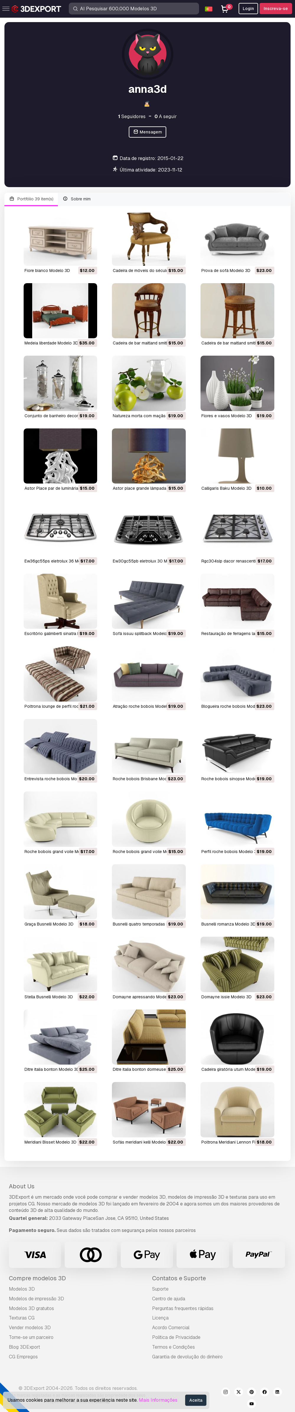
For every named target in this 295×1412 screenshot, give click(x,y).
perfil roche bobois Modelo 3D (230, 851)
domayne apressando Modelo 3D (145, 996)
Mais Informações (158, 1400)
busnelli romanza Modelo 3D (228, 924)
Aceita (195, 1400)
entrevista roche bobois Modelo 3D (58, 778)
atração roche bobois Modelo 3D (144, 706)
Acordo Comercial (171, 1327)
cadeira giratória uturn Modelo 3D (233, 1069)
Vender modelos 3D (30, 1327)
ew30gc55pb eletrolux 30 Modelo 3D (149, 561)
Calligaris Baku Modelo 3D (226, 488)
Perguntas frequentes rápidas (182, 1308)
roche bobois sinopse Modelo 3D (234, 778)
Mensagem (147, 132)
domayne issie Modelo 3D (226, 996)
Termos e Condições (173, 1347)
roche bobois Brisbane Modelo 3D (146, 778)
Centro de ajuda (168, 1299)
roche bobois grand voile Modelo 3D (60, 851)
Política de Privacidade (176, 1337)
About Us (22, 1186)
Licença (160, 1318)
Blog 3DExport (24, 1347)
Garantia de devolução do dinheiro (187, 1357)
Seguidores (132, 116)
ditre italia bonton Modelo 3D (52, 1069)
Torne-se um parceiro (31, 1337)
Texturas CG (22, 1318)
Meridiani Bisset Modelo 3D (50, 1142)
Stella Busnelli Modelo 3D (49, 996)
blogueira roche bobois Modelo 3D (234, 706)
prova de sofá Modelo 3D (225, 270)
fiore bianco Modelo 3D (47, 270)
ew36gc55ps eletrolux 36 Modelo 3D (60, 561)
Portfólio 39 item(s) (31, 199)
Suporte (160, 1289)
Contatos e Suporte (179, 1278)
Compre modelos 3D (37, 1278)
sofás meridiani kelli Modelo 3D (142, 1142)
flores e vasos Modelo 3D (226, 415)
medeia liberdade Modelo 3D (51, 343)
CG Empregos (23, 1357)
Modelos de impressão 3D (36, 1299)
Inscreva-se (276, 8)
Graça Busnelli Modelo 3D (49, 924)
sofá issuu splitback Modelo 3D (143, 633)
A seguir (165, 116)
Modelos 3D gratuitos (31, 1308)
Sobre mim (77, 199)
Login (248, 8)
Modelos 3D (22, 1289)
